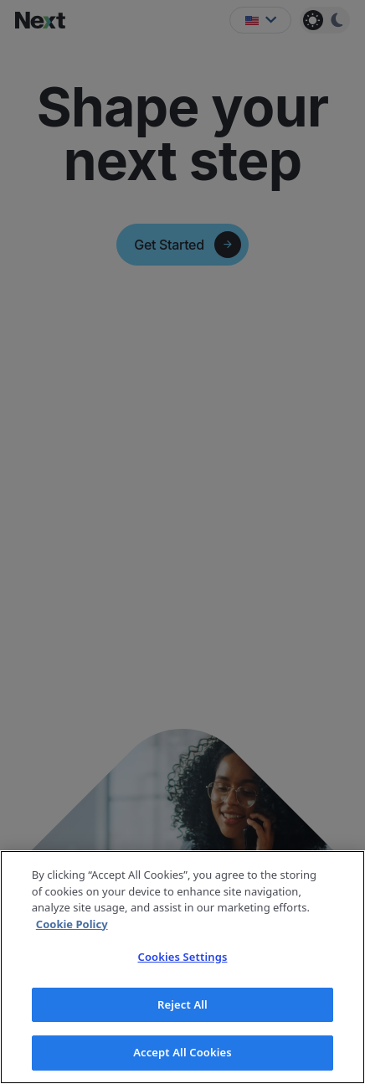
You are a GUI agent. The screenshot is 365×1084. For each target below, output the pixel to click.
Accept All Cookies (182, 1052)
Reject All (182, 1004)
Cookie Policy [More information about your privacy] (72, 924)
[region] (182, 967)
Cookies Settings (183, 956)
